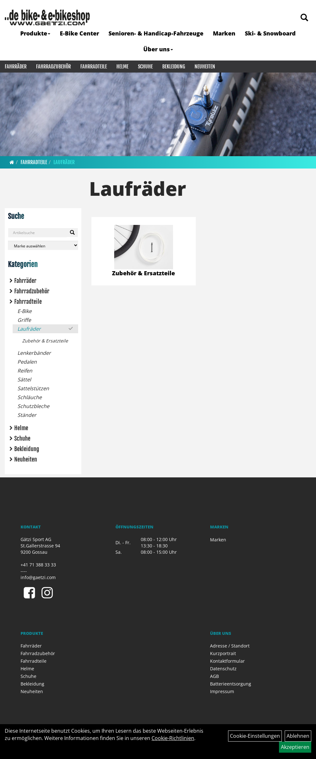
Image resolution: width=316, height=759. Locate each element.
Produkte (35, 33)
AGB (214, 676)
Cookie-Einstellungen (255, 735)
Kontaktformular (227, 661)
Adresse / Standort (230, 646)
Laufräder (64, 162)
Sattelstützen (33, 388)
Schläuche (29, 397)
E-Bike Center (79, 33)
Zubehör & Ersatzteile (45, 341)
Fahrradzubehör (53, 66)
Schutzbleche (33, 406)
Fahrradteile (93, 66)
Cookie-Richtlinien (173, 738)
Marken (224, 33)
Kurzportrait (223, 653)
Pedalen (27, 361)
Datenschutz (223, 669)
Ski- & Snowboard (270, 33)
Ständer (26, 414)
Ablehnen (298, 735)
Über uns (158, 49)
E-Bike (24, 311)
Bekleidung (173, 66)
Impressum (222, 691)
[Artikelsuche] (304, 18)
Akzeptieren (295, 746)
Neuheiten (205, 66)
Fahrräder (16, 66)
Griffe (24, 319)
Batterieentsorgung (230, 684)
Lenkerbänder (34, 352)
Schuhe (145, 66)
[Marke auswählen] (43, 245)
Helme (122, 66)
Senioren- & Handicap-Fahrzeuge (155, 33)
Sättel (24, 379)
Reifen (24, 370)
